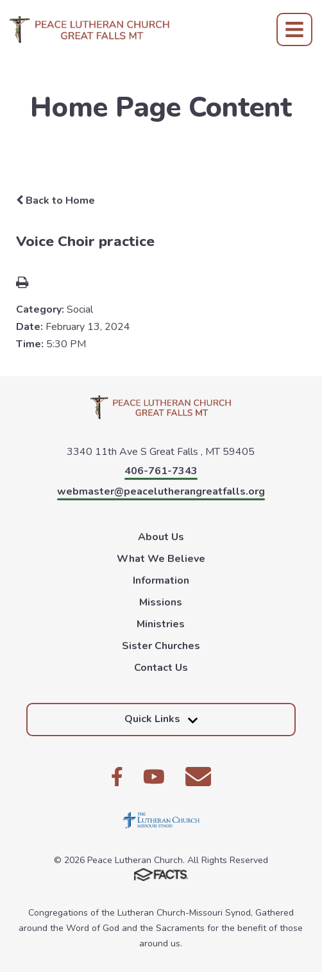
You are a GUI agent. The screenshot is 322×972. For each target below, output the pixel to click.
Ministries (161, 624)
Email (198, 776)
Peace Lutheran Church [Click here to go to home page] (90, 29)
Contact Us (161, 668)
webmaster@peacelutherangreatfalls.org (161, 491)
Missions (160, 602)
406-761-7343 (161, 471)
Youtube (154, 776)
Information (161, 580)
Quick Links (161, 719)
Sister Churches (161, 646)
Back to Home (55, 201)
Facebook (117, 776)
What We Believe (161, 559)
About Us (161, 537)
